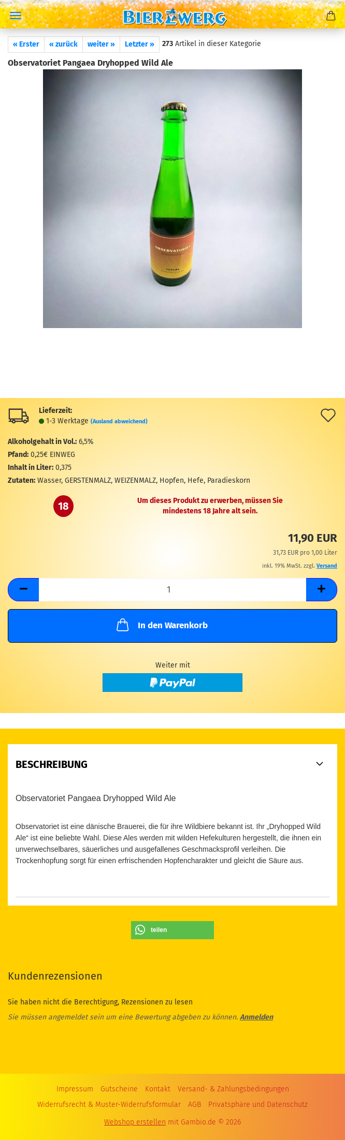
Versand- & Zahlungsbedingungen (233, 1089)
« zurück (63, 44)
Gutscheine (119, 1089)
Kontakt (157, 1089)
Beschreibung (52, 764)
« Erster (26, 44)
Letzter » (139, 44)
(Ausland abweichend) (119, 421)
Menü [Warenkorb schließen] (15, 15)
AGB (194, 1104)
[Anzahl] (172, 589)
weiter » (101, 44)
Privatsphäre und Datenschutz (258, 1104)
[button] (23, 589)
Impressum (74, 1089)
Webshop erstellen (135, 1122)
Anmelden (256, 1017)
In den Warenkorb (161, 624)
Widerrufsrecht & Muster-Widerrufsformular (109, 1104)
